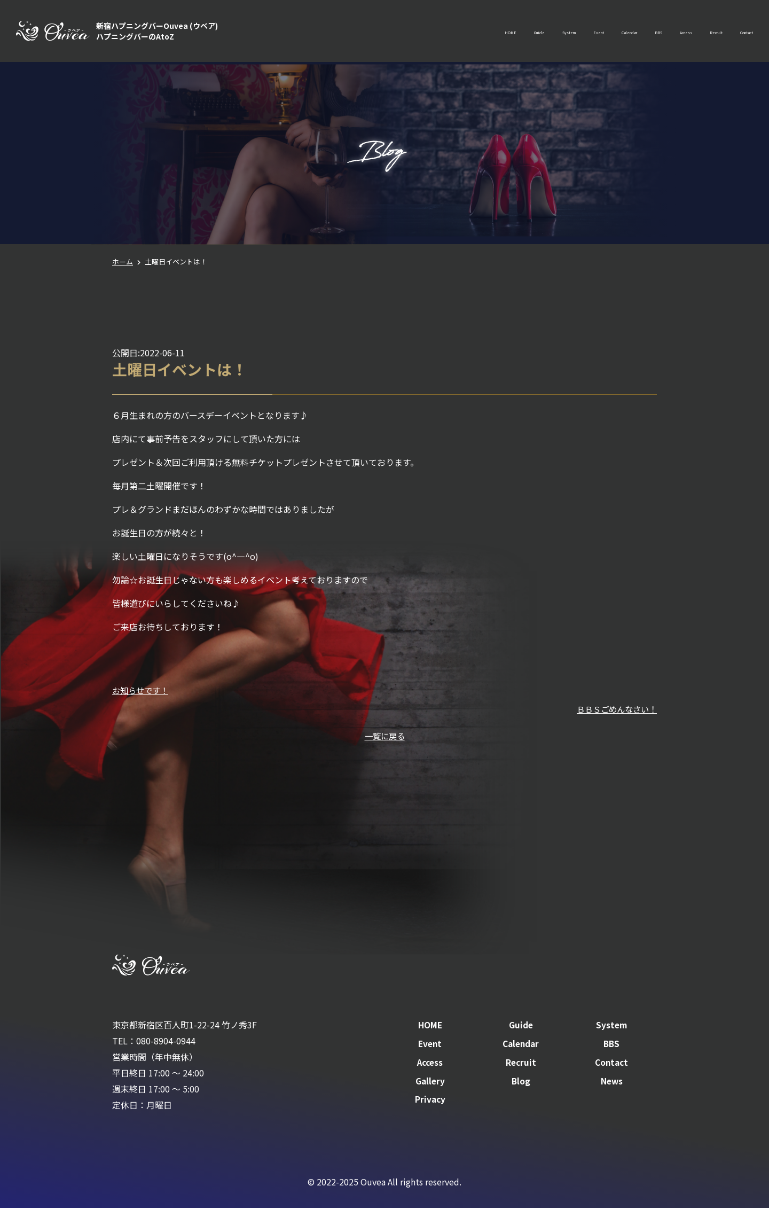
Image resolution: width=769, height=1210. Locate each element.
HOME (380, 32)
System (468, 32)
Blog (520, 1082)
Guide (423, 32)
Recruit (688, 32)
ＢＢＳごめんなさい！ (614, 708)
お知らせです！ (142, 690)
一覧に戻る (384, 735)
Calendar (559, 32)
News (611, 1082)
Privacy (430, 1101)
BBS (603, 32)
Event (512, 32)
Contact (737, 32)
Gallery (430, 1082)
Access (643, 32)
